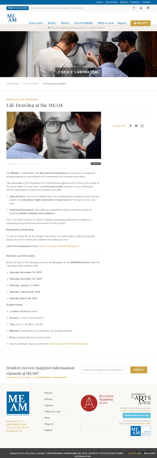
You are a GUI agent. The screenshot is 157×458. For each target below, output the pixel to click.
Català (99, 2)
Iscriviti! (139, 370)
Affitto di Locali (106, 17)
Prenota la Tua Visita (17, 8)
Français (135, 2)
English (124, 2)
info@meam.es (14, 431)
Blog (47, 417)
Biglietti (140, 18)
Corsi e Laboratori (31, 83)
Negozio (121, 17)
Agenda (48, 405)
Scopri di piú (36, 17)
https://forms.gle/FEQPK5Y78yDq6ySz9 (59, 246)
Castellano (111, 2)
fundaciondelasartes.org (136, 415)
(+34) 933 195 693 (19, 427)
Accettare (134, 453)
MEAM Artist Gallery (142, 423)
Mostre (53, 17)
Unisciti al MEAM (84, 17)
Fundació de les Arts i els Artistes (136, 411)
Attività (66, 17)
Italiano (146, 2)
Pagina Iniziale (12, 83)
